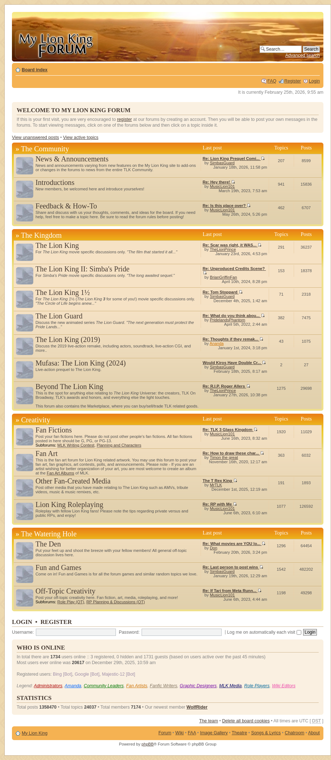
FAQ (271, 81)
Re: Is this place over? (227, 205)
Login (314, 81)
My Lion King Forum (56, 44)
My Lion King (34, 733)
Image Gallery (214, 732)
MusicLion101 (222, 186)
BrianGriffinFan (223, 277)
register (124, 119)
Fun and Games (58, 567)
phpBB (148, 744)
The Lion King (57, 245)
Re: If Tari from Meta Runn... (232, 590)
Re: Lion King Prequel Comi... (234, 158)
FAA (192, 732)
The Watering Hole (49, 534)
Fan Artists (136, 685)
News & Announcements (72, 159)
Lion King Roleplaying (69, 504)
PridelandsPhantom (227, 320)
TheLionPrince (223, 249)
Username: (23, 632)
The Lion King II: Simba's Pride (82, 269)
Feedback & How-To (66, 206)
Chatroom (294, 732)
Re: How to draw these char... (233, 453)
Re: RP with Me (220, 504)
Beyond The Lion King (69, 386)
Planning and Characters (119, 445)
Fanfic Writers (163, 685)
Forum (164, 732)
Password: (129, 632)
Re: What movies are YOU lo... (234, 543)
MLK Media (230, 685)
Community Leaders (103, 685)
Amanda (73, 685)
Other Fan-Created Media (72, 481)
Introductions (54, 182)
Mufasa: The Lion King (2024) (80, 363)
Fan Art (46, 453)
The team (208, 720)
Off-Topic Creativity (65, 591)
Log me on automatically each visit (264, 632)
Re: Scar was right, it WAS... (232, 245)
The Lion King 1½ (62, 292)
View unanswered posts (35, 137)
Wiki (179, 732)
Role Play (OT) (70, 602)
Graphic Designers (198, 685)
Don (213, 548)
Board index (34, 69)
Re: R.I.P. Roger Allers (226, 386)
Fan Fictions (53, 430)
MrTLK (216, 485)
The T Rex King (220, 480)
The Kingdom (41, 235)
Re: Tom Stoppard (223, 292)
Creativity (35, 420)
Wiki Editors (284, 685)
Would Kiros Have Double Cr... (234, 362)
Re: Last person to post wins (233, 567)
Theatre (239, 732)
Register (292, 81)
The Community (45, 149)
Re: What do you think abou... (234, 315)
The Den (48, 544)
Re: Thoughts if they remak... (233, 339)
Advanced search (302, 55)
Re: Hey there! (219, 182)
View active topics (81, 137)
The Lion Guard (59, 316)
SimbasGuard (222, 163)
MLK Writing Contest (75, 445)
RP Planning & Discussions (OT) (116, 602)
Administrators (48, 685)
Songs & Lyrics (266, 732)
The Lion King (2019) (67, 339)
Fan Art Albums (60, 473)
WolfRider (197, 707)
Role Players (256, 685)
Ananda (217, 343)
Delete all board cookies (245, 720)
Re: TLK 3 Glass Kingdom (230, 429)
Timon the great (224, 457)
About (314, 732)
